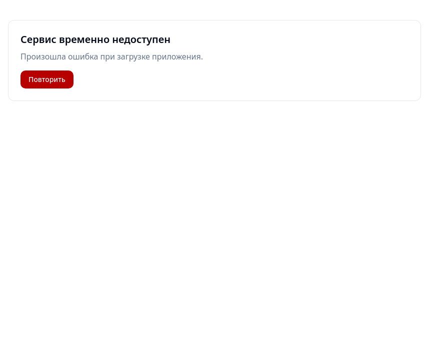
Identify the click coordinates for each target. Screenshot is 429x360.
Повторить (47, 79)
